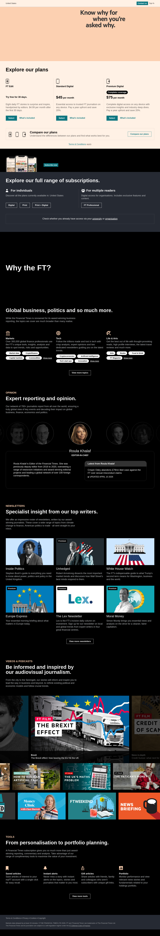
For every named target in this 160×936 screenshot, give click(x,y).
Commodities (34, 358)
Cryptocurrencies (67, 356)
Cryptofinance (32, 353)
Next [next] (99, 433)
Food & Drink (137, 353)
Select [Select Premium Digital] (112, 118)
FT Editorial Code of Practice (79, 926)
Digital (11, 205)
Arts (112, 353)
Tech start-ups (66, 361)
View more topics (80, 373)
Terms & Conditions (77, 144)
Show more (47, 358)
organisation (111, 218)
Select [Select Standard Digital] (62, 118)
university (97, 218)
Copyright (42, 918)
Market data (14, 353)
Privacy (25, 918)
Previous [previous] (60, 433)
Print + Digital (41, 205)
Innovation (82, 361)
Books (123, 353)
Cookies (33, 918)
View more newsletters (80, 641)
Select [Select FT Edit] (11, 118)
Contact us (142, 4)
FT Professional (91, 205)
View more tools (80, 896)
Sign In (151, 3)
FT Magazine (115, 358)
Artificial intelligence (89, 356)
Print (25, 205)
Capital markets (16, 358)
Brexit (33, 697)
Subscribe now (51, 165)
